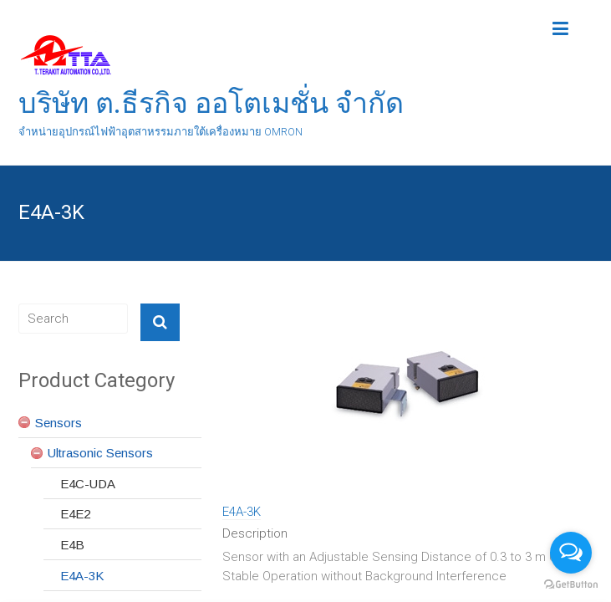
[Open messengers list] (571, 553)
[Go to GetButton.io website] (571, 584)
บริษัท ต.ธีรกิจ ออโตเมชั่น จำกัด (211, 103)
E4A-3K (241, 511)
